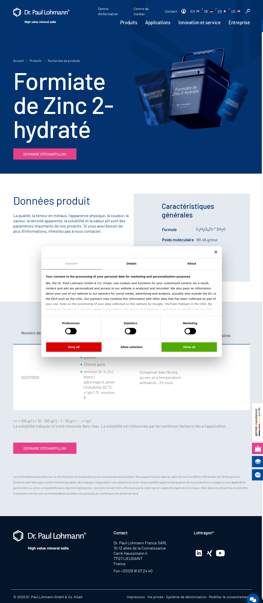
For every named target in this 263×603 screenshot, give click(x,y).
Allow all (189, 347)
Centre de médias (141, 11)
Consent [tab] (71, 263)
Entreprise (239, 22)
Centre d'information (108, 11)
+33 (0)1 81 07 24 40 (136, 570)
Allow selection (131, 347)
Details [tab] (132, 263)
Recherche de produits (64, 60)
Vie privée (155, 597)
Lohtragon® (204, 532)
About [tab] (191, 263)
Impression (136, 597)
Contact (171, 11)
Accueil (18, 60)
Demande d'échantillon (44, 154)
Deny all (74, 347)
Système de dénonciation (186, 597)
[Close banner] (215, 252)
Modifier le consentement (229, 597)
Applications (157, 22)
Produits (128, 22)
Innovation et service (199, 22)
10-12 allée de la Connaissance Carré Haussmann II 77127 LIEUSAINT (140, 553)
